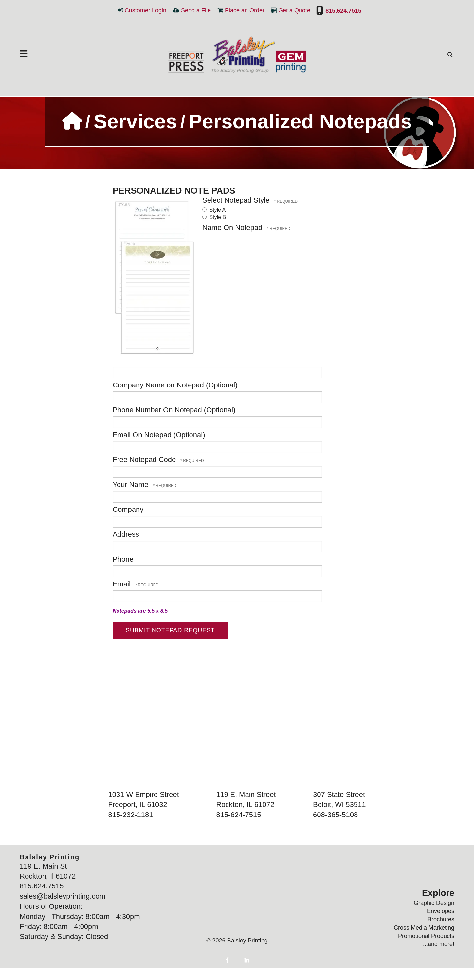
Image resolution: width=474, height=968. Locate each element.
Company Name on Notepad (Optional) (175, 385)
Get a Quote (294, 10)
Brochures (441, 919)
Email (123, 584)
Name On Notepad (233, 228)
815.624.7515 (342, 11)
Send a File (196, 10)
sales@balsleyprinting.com (62, 896)
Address (126, 534)
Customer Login (145, 10)
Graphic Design (434, 903)
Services (135, 121)
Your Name (131, 484)
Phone (123, 559)
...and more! (438, 944)
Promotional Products (426, 936)
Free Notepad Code (145, 460)
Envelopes (440, 911)
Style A (214, 210)
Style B (214, 217)
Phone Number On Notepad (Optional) (174, 410)
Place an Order (244, 10)
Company (128, 509)
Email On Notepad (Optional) (159, 435)
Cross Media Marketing (424, 927)
